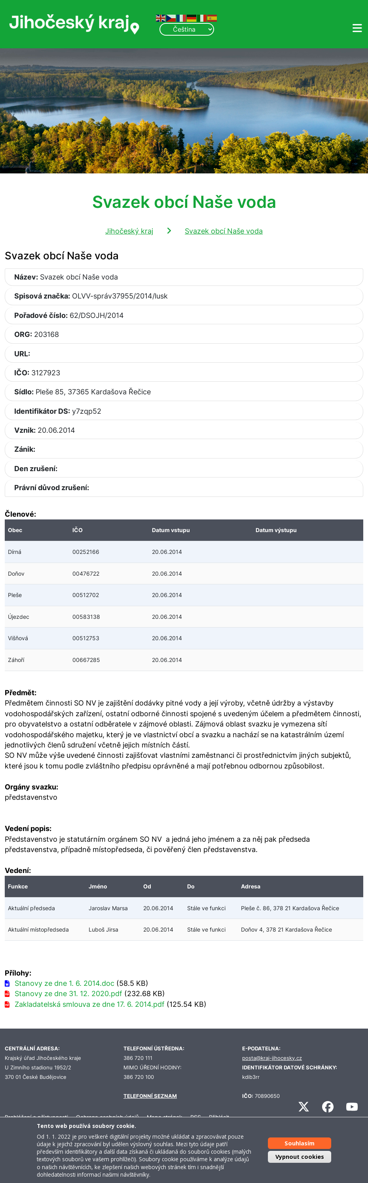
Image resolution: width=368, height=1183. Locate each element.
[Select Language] (186, 29)
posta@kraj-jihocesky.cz (272, 1058)
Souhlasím (300, 1143)
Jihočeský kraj (129, 231)
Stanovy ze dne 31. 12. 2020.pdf (68, 993)
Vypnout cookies (299, 1156)
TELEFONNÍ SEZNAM (150, 1096)
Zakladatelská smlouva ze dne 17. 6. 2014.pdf (90, 1004)
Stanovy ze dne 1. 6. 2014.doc (64, 983)
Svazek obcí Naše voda (224, 231)
